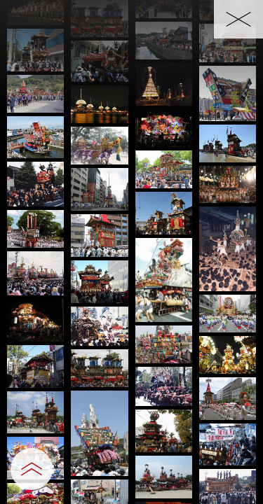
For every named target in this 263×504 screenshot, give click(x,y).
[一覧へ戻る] (238, 19)
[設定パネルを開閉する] (32, 469)
